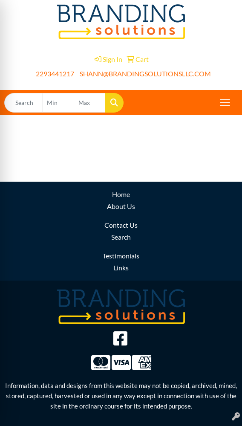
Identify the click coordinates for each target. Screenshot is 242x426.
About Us (121, 206)
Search (121, 237)
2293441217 (55, 74)
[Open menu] (224, 102)
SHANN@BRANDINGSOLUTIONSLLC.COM (145, 74)
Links (121, 268)
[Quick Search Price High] (90, 103)
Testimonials (121, 256)
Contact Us (121, 225)
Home (121, 194)
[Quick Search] (23, 103)
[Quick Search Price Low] (58, 103)
